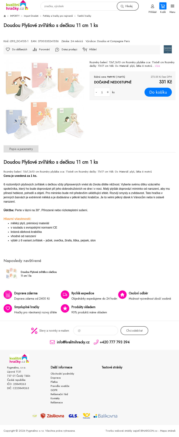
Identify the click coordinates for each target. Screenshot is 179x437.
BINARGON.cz (149, 431)
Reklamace (57, 402)
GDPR (54, 390)
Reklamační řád (59, 394)
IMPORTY (14, 16)
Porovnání (44, 49)
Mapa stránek (167, 431)
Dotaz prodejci (69, 49)
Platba (54, 382)
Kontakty (55, 398)
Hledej (128, 6)
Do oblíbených (19, 49)
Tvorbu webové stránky (119, 431)
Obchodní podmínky (62, 374)
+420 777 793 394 (115, 342)
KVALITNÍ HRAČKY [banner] (19, 5)
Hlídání (93, 49)
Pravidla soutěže (60, 386)
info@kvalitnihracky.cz (73, 342)
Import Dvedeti (31, 16)
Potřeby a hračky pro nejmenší (58, 16)
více (157, 66)
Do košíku (158, 92)
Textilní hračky (84, 16)
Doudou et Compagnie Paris (113, 41)
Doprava (56, 378)
